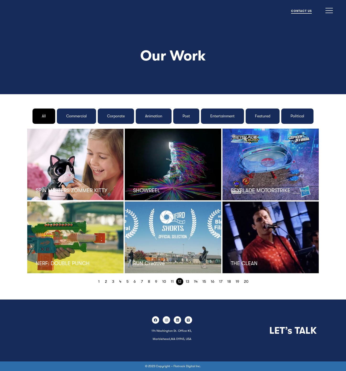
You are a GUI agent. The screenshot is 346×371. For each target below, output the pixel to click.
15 (204, 281)
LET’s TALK (293, 330)
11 (172, 281)
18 (229, 281)
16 (212, 281)
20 (246, 281)
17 (220, 281)
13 (187, 281)
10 (164, 281)
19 (237, 281)
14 (196, 281)
